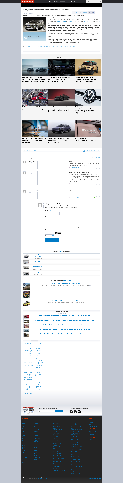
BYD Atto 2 (56, 423)
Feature (28, 382)
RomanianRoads (39, 374)
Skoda (35, 445)
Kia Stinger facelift (75, 459)
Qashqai (57, 46)
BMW (58, 21)
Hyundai (24, 448)
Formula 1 (28, 384)
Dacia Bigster (56, 466)
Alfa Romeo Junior (57, 461)
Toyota (35, 455)
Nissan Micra (74, 438)
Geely (23, 445)
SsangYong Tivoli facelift (77, 456)
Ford (23, 443)
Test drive (91, 424)
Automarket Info (28, 357)
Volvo (49, 17)
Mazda (64, 21)
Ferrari (23, 440)
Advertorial (28, 345)
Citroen (23, 433)
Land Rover (87, 21)
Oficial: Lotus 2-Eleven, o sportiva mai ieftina (65, 300)
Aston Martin (25, 426)
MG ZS (55, 445)
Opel (35, 433)
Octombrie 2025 (93, 434)
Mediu (39, 353)
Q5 (54, 46)
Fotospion (28, 386)
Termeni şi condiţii (42, 478)
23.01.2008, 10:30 (31, 192)
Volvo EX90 (56, 450)
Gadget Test (28, 388)
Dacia (23, 436)
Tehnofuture (39, 381)
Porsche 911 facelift (57, 451)
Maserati (36, 423)
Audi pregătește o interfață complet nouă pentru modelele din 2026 (59, 79)
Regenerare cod (56, 235)
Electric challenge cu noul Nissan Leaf (28, 374)
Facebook (71, 411)
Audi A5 (55, 438)
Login (74, 1)
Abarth (23, 423)
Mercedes (48, 46)
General (28, 389)
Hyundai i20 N (74, 443)
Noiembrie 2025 (93, 433)
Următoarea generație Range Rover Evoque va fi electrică (86, 139)
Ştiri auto (91, 422)
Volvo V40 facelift (37, 273)
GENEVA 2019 (28, 393)
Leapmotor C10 (57, 465)
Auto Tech (28, 353)
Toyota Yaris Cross (75, 433)
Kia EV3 (55, 463)
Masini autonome (39, 348)
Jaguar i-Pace (74, 444)
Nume (46, 210)
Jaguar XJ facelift (75, 431)
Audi (99, 21)
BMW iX (73, 464)
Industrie (39, 343)
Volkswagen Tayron (58, 443)
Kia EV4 (55, 431)
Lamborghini (25, 457)
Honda (23, 447)
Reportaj (39, 372)
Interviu (39, 346)
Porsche (36, 436)
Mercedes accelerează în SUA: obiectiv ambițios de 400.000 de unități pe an (34, 140)
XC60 (74, 46)
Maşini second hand (94, 421)
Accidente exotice (28, 343)
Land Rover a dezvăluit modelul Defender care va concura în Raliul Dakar (85, 79)
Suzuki (36, 452)
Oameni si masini (39, 364)
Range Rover (37, 438)
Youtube (79, 411)
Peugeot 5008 (56, 440)
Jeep (23, 454)
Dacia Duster (74, 468)
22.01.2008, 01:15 (31, 173)
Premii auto (39, 370)
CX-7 (32, 46)
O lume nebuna (39, 362)
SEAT (35, 443)
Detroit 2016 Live (28, 365)
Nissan (70, 21)
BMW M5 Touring (57, 429)
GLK (34, 46)
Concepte (28, 358)
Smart (35, 447)
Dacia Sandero (74, 469)
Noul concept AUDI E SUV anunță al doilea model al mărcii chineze (58, 140)
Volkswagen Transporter (59, 470)
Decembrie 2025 (93, 431)
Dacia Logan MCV (75, 473)
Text (46, 217)
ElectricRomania (28, 377)
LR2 (36, 46)
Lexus (23, 462)
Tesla (35, 454)
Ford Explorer (74, 423)
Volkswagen (65, 46)
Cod (46, 229)
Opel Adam (39, 365)
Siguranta (39, 377)
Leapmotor (24, 461)
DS (22, 438)
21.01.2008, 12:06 (31, 162)
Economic (28, 370)
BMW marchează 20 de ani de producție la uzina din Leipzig (34, 108)
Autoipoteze (28, 355)
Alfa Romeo (25, 424)
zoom (44, 29)
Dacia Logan (74, 471)
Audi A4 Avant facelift (76, 458)
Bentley (24, 430)
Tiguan (61, 46)
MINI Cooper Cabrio (58, 436)
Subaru (36, 450)
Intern (39, 345)
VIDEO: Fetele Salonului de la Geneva (65, 292)
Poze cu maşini (93, 426)
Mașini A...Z (37, 461)
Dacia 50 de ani (28, 364)
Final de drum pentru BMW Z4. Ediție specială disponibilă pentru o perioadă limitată (60, 109)
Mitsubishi (36, 430)
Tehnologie (39, 382)
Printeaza (76, 12)
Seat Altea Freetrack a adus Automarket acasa (65, 283)
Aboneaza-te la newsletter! (31, 150)
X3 (71, 46)
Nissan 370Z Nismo (76, 424)
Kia (22, 455)
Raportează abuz (74, 167)
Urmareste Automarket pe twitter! (92, 150)
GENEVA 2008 (67, 280)
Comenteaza (84, 12)
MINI (35, 428)
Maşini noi (25, 418)
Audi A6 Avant (56, 433)
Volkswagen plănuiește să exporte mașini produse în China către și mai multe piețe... (85, 110)
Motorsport (39, 360)
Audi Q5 (55, 468)
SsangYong (37, 448)
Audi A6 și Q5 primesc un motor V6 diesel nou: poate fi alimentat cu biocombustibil (33, 79)
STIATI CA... (39, 379)
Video (39, 389)
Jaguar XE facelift (75, 451)
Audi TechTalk (28, 352)
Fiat (23, 442)
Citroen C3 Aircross (58, 435)
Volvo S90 (37, 261)
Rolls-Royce (37, 442)
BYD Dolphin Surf (57, 453)
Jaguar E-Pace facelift (76, 449)
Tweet (98, 49)
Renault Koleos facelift (76, 466)
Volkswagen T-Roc (57, 424)
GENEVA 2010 (28, 391)
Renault (36, 440)
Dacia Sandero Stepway (77, 429)
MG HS (55, 441)
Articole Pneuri (28, 350)
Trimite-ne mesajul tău (94, 478)
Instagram (75, 411)
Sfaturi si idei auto (39, 376)
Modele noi (39, 358)
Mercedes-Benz (38, 426)
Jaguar (23, 452)
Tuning (39, 384)
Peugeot (36, 435)
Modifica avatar (40, 205)
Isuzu (23, 450)
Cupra (23, 435)
